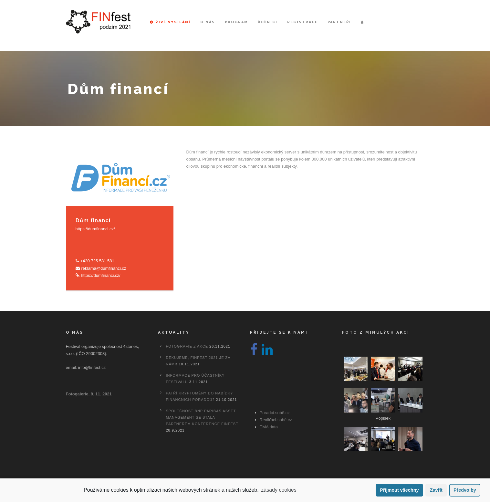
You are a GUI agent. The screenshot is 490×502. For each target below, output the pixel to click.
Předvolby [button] (465, 490)
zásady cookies (278, 490)
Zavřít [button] (436, 490)
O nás (207, 22)
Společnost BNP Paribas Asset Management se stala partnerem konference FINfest (202, 417)
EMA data (269, 426)
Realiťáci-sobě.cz (276, 419)
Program (236, 22)
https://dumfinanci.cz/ (95, 228)
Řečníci (267, 22)
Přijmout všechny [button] (399, 490)
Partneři (339, 22)
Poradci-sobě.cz (275, 412)
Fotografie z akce (187, 346)
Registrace (302, 22)
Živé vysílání (170, 22)
